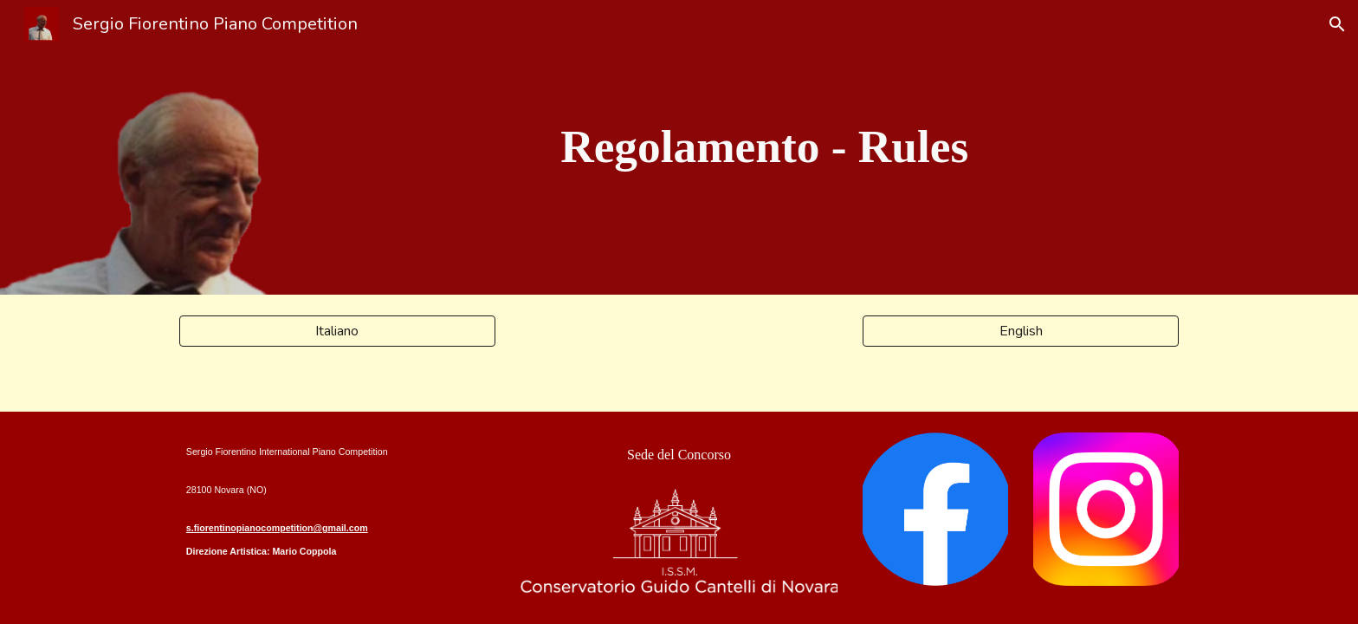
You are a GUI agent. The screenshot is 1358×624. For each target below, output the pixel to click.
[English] (1020, 331)
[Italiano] (337, 331)
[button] (1337, 24)
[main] (765, 147)
